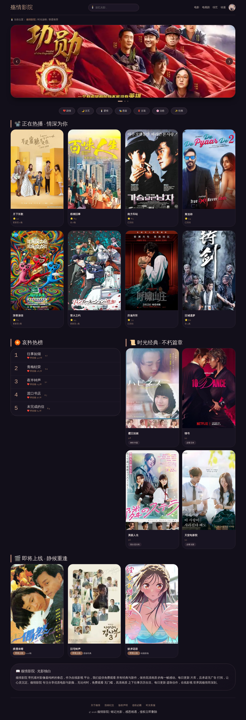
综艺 (215, 7)
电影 (196, 7)
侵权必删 (137, 705)
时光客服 (150, 705)
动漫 (223, 7)
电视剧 (206, 7)
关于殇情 (95, 705)
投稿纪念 (109, 705)
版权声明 (123, 705)
